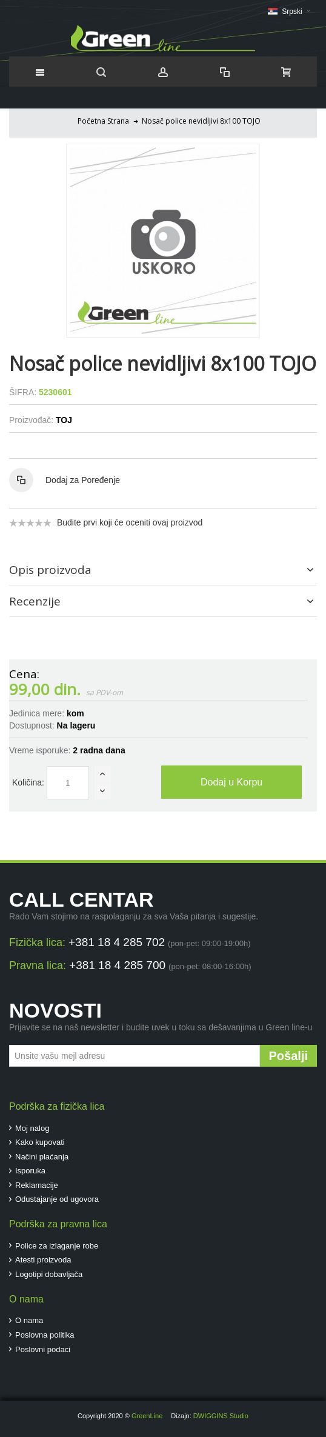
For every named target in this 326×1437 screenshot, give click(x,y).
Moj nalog (32, 1128)
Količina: (28, 782)
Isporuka (30, 1170)
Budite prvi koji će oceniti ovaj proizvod (129, 522)
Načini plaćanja (41, 1156)
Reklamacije (36, 1185)
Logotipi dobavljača (48, 1274)
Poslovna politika (45, 1334)
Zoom (163, 240)
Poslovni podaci (42, 1349)
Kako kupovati (40, 1142)
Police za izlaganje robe (56, 1245)
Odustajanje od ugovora (57, 1199)
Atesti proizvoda (43, 1259)
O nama (29, 1320)
